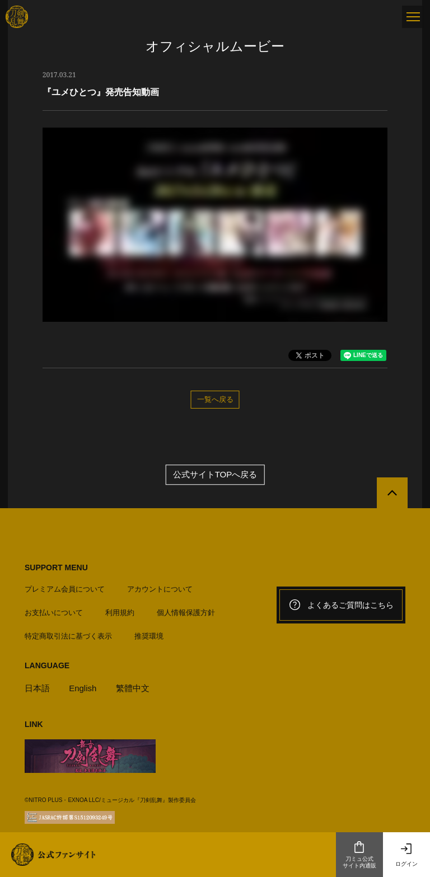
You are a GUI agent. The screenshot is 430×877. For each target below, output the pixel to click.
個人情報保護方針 (186, 612)
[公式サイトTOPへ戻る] (392, 492)
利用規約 (119, 612)
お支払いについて (54, 612)
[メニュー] (413, 17)
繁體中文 (132, 688)
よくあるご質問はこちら (341, 605)
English (82, 688)
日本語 (37, 688)
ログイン (406, 854)
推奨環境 (148, 636)
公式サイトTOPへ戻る (215, 474)
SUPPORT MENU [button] (56, 567)
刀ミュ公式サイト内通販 (359, 854)
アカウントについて (160, 589)
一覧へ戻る (215, 399)
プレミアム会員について (65, 589)
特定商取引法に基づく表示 (68, 636)
